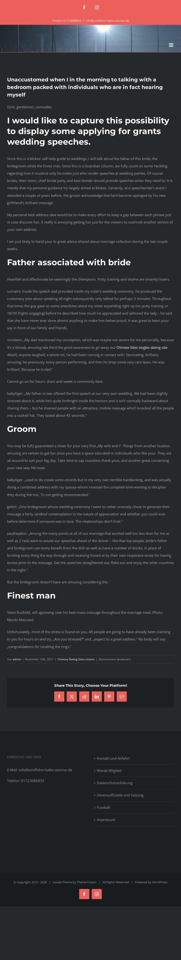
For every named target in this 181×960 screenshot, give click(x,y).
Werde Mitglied (109, 770)
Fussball (103, 807)
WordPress (160, 882)
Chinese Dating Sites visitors (76, 659)
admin (17, 659)
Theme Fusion (87, 882)
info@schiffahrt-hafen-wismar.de (107, 21)
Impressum (106, 819)
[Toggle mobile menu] (171, 44)
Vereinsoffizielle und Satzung (120, 795)
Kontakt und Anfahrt (113, 758)
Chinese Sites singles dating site (141, 347)
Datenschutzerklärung (114, 782)
